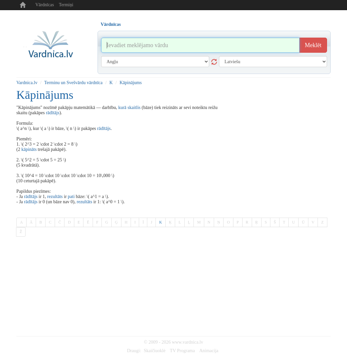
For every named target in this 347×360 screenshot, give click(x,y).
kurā (122, 107)
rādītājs (52, 112)
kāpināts (29, 149)
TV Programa (182, 350)
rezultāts (55, 196)
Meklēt (313, 45)
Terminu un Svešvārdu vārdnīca (73, 82)
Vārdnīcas (44, 4)
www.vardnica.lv (187, 342)
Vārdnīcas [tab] (111, 24)
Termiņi (66, 4)
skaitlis (134, 107)
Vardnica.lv (26, 82)
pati (71, 196)
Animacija (208, 350)
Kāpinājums (130, 82)
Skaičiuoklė (154, 350)
